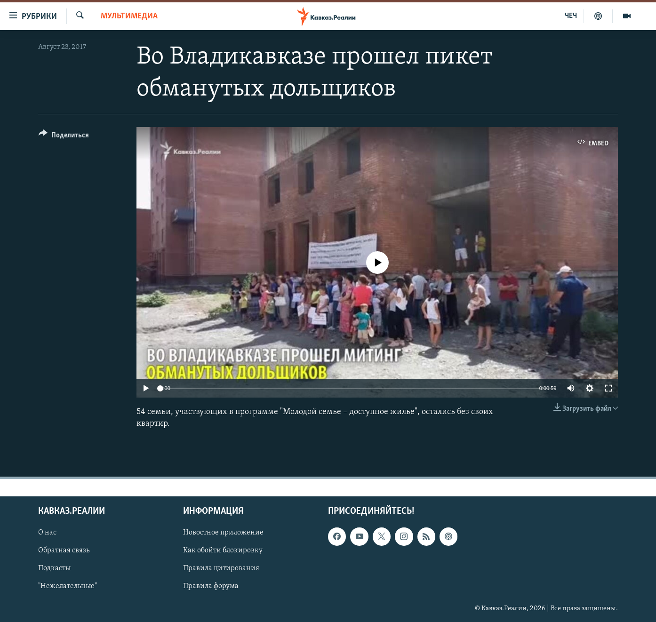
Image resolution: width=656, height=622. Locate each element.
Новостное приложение (223, 532)
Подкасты (54, 568)
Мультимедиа (129, 16)
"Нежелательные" (67, 586)
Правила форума (211, 586)
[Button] (64, 136)
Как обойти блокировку (223, 550)
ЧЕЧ (571, 16)
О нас (47, 532)
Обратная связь (63, 550)
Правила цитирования (221, 568)
